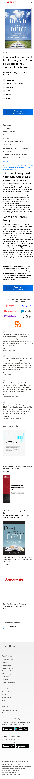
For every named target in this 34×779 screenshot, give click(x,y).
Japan (4, 713)
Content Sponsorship (9, 682)
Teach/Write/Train (8, 660)
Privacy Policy (6, 698)
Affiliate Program (7, 674)
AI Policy (4, 700)
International (7, 706)
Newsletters (6, 695)
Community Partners (9, 671)
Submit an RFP (6, 677)
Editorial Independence (9, 772)
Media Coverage (7, 668)
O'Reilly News (6, 665)
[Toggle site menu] (2, 2)
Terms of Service (6, 770)
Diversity (5, 679)
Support (5, 688)
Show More (6, 161)
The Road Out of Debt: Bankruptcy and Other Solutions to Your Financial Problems (18, 167)
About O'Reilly (7, 656)
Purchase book (8, 629)
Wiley (8, 98)
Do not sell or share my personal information (15, 761)
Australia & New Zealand (10, 710)
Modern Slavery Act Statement (11, 774)
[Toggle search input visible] (31, 2)
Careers (4, 662)
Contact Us (5, 692)
